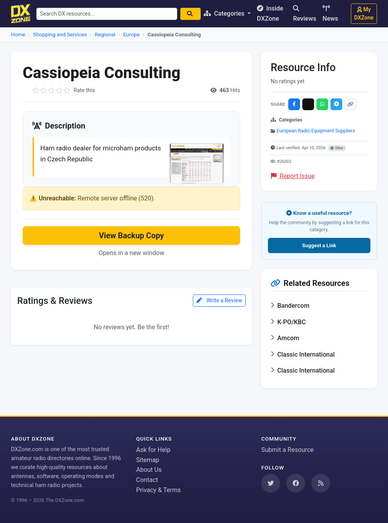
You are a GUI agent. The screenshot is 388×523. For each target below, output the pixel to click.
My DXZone (364, 13)
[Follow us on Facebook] (295, 483)
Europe (131, 34)
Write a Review (219, 302)
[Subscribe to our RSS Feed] (320, 483)
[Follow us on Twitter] (270, 483)
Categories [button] (228, 13)
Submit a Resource (287, 449)
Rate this (84, 90)
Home (18, 34)
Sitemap (147, 460)
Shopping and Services (60, 34)
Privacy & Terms (158, 490)
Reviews (304, 13)
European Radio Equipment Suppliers (316, 131)
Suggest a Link (319, 245)
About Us (149, 469)
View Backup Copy (131, 237)
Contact (147, 480)
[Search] (194, 14)
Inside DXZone (273, 13)
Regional (105, 34)
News (330, 13)
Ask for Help (153, 449)
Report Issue (293, 176)
